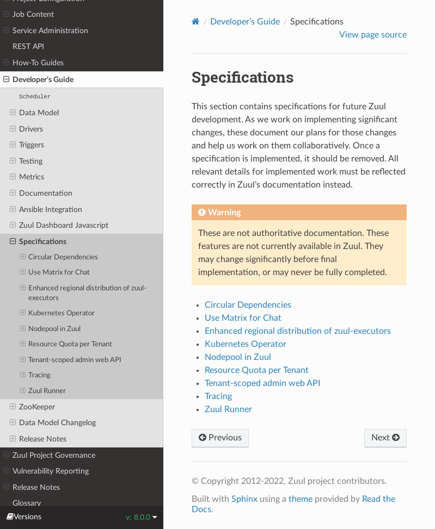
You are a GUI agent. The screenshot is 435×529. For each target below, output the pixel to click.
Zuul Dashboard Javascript (59, 226)
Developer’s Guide (38, 80)
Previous (220, 437)
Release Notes (38, 439)
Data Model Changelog (53, 423)
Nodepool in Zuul (50, 329)
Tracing (35, 376)
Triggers (27, 145)
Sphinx (244, 499)
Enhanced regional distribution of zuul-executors (83, 293)
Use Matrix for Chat (55, 273)
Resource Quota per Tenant (66, 345)
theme (301, 499)
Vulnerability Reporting (46, 471)
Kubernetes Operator (57, 314)
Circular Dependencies (59, 258)
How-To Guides (33, 63)
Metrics (27, 177)
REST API (28, 46)
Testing (26, 161)
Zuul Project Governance (49, 455)
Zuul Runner (43, 391)
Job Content (28, 15)
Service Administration (45, 31)
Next (385, 437)
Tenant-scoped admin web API (71, 360)
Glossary (27, 503)
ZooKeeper (32, 407)
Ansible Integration (46, 210)
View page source (373, 34)
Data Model (34, 113)
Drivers (26, 129)
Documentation (41, 193)
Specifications (38, 242)
